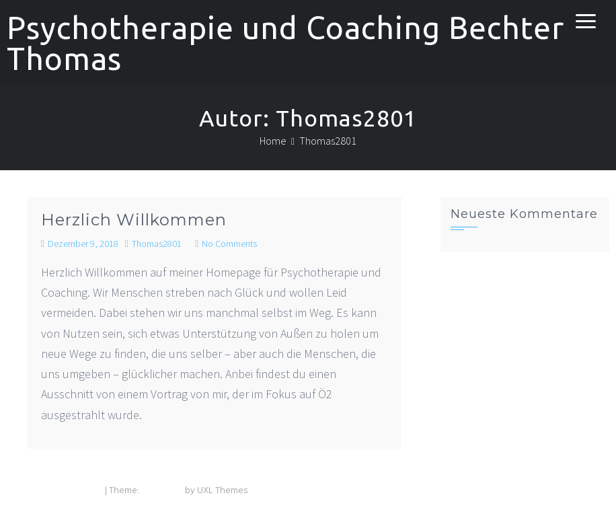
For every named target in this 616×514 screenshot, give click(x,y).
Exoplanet (162, 491)
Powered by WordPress (55, 491)
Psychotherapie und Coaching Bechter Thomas (285, 43)
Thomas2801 (157, 243)
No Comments (229, 243)
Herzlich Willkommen (134, 219)
